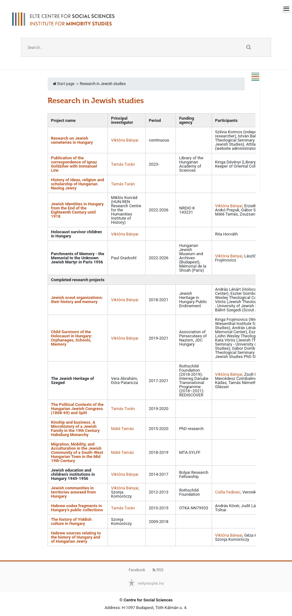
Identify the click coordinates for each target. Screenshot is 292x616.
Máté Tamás (122, 428)
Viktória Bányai (124, 140)
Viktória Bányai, (229, 374)
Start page (64, 84)
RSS (158, 570)
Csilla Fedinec (228, 492)
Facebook (137, 570)
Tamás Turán (123, 164)
